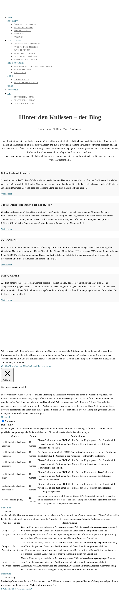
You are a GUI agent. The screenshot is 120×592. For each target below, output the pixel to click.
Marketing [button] (6, 574)
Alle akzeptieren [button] (44, 366)
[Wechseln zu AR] (24, 100)
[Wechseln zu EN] (24, 97)
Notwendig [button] (6, 417)
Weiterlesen (6, 194)
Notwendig (10, 421)
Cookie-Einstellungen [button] (11, 366)
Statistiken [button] (6, 508)
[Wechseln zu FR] (24, 103)
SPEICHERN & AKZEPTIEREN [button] (16, 589)
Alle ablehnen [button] (29, 366)
